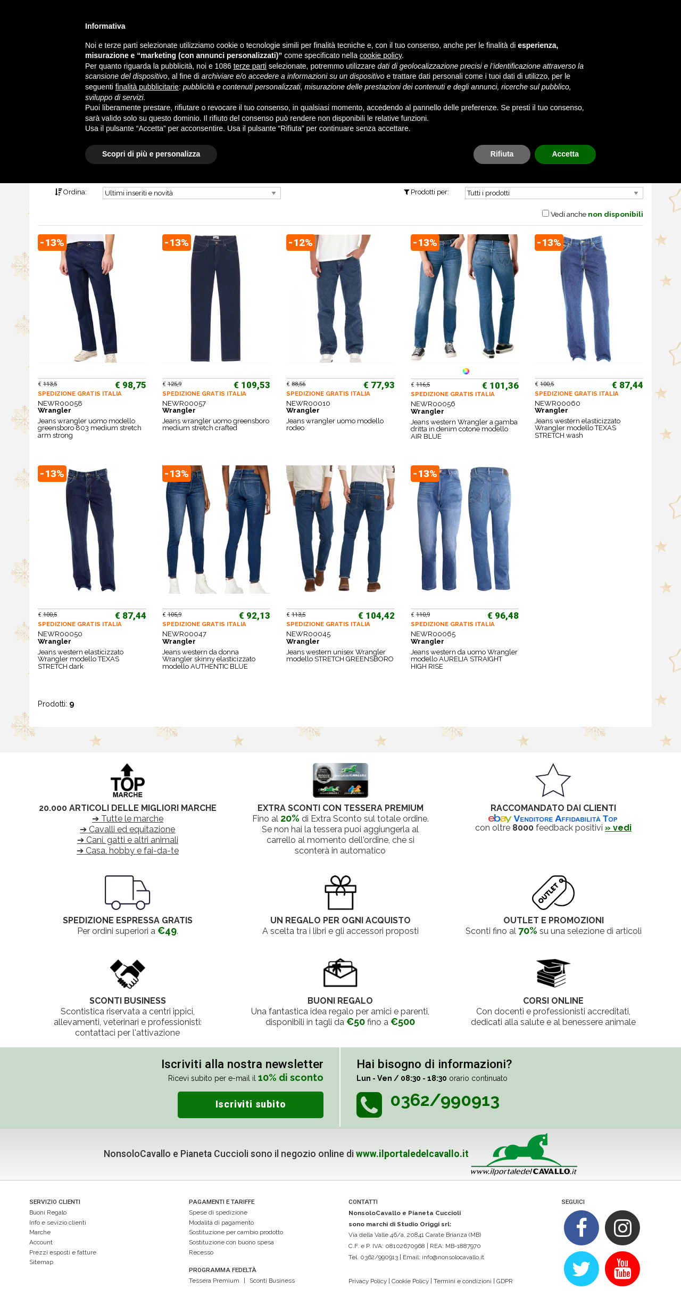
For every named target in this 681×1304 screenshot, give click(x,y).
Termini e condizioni (463, 1281)
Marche (40, 1232)
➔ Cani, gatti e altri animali (127, 840)
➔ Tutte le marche (127, 819)
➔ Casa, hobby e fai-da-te (128, 851)
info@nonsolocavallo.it (453, 1257)
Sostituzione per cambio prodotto (236, 1232)
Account (41, 1242)
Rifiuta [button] (502, 154)
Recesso (201, 1252)
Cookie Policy (410, 1281)
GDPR (504, 1281)
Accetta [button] (565, 154)
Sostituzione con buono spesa (231, 1242)
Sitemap (41, 1262)
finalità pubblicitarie (147, 87)
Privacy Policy (367, 1281)
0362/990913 (379, 1257)
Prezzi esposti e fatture (62, 1252)
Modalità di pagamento (221, 1222)
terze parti (250, 66)
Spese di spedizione (218, 1212)
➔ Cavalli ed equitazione (127, 829)
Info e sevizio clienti (57, 1222)
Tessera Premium (214, 1280)
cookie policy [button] (381, 55)
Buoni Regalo (48, 1212)
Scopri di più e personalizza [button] (151, 154)
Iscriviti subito (250, 1104)
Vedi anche (597, 214)
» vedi (618, 828)
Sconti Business (272, 1280)
